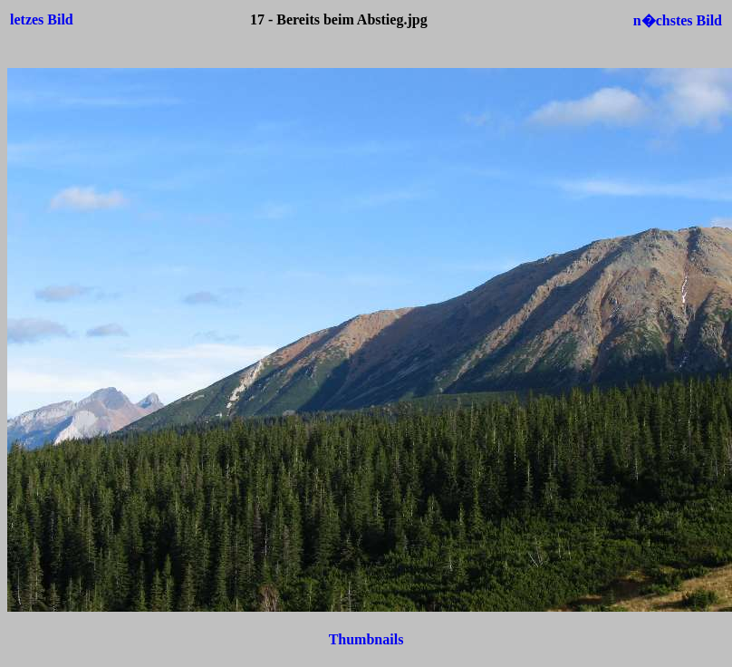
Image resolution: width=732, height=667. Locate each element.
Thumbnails (366, 639)
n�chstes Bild (677, 20)
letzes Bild (41, 19)
